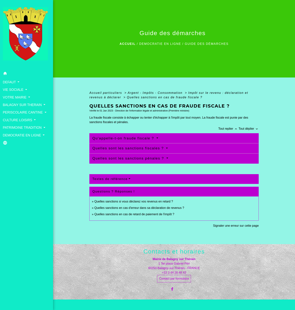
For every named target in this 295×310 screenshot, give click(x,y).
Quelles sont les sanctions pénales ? (128, 158)
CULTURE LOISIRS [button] (18, 120)
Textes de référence (110, 179)
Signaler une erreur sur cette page (236, 225)
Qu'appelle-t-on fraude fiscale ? (123, 138)
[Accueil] (26, 35)
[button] (26, 74)
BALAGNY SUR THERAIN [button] (23, 105)
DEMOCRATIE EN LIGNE (160, 43)
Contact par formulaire (174, 278)
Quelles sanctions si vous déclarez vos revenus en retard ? (133, 201)
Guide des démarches (207, 43)
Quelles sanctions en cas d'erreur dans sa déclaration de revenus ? (139, 207)
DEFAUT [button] (10, 82)
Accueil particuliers (106, 92)
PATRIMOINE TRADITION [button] (23, 127)
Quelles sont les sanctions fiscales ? (128, 148)
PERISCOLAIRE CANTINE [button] (23, 112)
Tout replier (228, 128)
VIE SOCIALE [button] (13, 90)
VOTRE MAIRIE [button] (15, 97)
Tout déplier (249, 128)
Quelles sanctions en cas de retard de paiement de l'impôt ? (134, 214)
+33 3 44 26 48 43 (174, 272)
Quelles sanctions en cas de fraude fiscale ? (164, 97)
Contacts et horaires (174, 251)
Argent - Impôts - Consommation (156, 92)
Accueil (128, 43)
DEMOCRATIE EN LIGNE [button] (22, 135)
